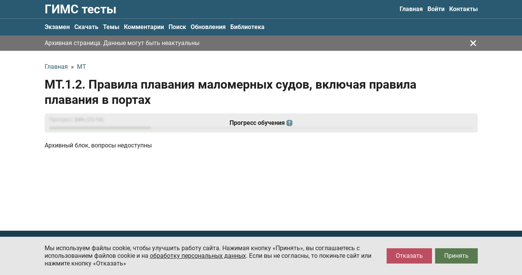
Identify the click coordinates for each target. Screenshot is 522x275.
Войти (436, 9)
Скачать (86, 27)
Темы (111, 27)
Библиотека (247, 27)
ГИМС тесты (80, 9)
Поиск (177, 27)
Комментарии (144, 27)
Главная (411, 9)
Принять (456, 255)
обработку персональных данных (198, 255)
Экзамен (57, 27)
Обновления (208, 27)
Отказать (409, 255)
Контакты (463, 9)
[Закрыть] (473, 43)
